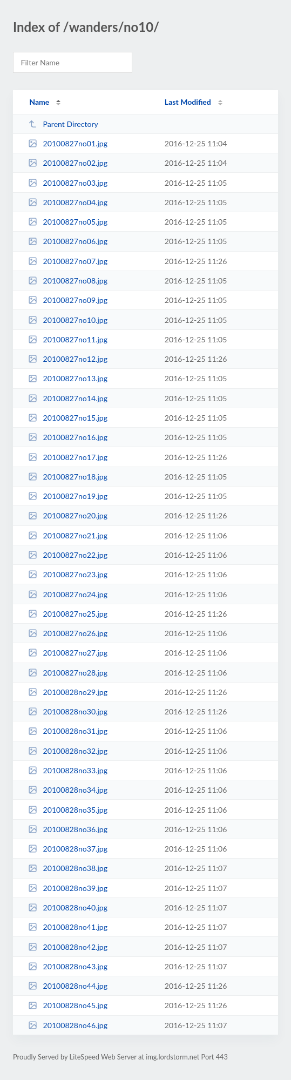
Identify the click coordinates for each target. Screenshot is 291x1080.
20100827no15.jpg (67, 417)
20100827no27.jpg (67, 652)
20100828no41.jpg (67, 927)
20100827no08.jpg (67, 280)
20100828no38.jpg (67, 868)
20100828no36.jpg (67, 829)
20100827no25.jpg (67, 613)
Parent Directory (63, 124)
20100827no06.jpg (67, 241)
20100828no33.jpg (67, 770)
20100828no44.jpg (67, 985)
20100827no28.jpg (67, 672)
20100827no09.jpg (67, 300)
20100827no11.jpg (67, 339)
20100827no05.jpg (67, 221)
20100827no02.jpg (67, 162)
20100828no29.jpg (67, 692)
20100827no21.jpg (67, 535)
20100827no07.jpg (67, 261)
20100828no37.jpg (67, 848)
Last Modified (188, 101)
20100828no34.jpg (67, 789)
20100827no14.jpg (67, 398)
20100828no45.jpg (67, 1005)
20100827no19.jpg (67, 496)
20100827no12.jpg (67, 358)
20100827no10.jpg (67, 320)
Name (39, 101)
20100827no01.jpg (67, 143)
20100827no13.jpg (67, 378)
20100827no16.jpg (67, 437)
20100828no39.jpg (67, 888)
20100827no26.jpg (67, 633)
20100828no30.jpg (67, 711)
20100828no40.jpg (67, 907)
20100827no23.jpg (67, 574)
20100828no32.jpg (67, 750)
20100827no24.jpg (67, 594)
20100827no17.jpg (67, 457)
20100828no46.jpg (67, 1025)
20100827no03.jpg (67, 182)
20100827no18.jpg (67, 476)
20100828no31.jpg (67, 730)
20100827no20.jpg (67, 515)
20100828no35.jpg (67, 809)
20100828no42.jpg (67, 946)
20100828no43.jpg (67, 966)
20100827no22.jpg (67, 554)
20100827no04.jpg (67, 202)
